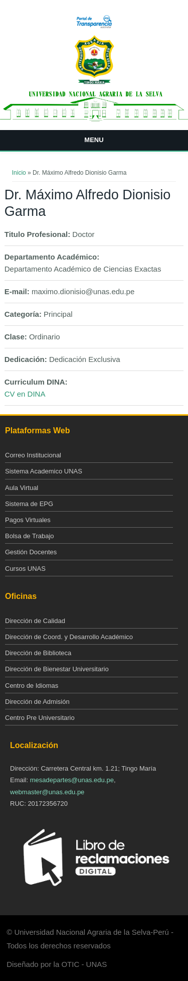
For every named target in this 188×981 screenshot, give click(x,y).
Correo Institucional (33, 455)
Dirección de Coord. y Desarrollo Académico (69, 637)
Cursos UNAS (25, 568)
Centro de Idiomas (31, 685)
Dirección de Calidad (35, 621)
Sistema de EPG (29, 504)
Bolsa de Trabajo (29, 536)
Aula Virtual (21, 488)
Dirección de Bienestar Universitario (57, 669)
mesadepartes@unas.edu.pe (72, 780)
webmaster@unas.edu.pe (47, 792)
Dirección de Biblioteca (38, 653)
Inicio (19, 172)
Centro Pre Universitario (40, 717)
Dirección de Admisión (37, 701)
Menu (93, 140)
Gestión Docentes (31, 552)
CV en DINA (25, 394)
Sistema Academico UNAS (43, 471)
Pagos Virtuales (28, 520)
